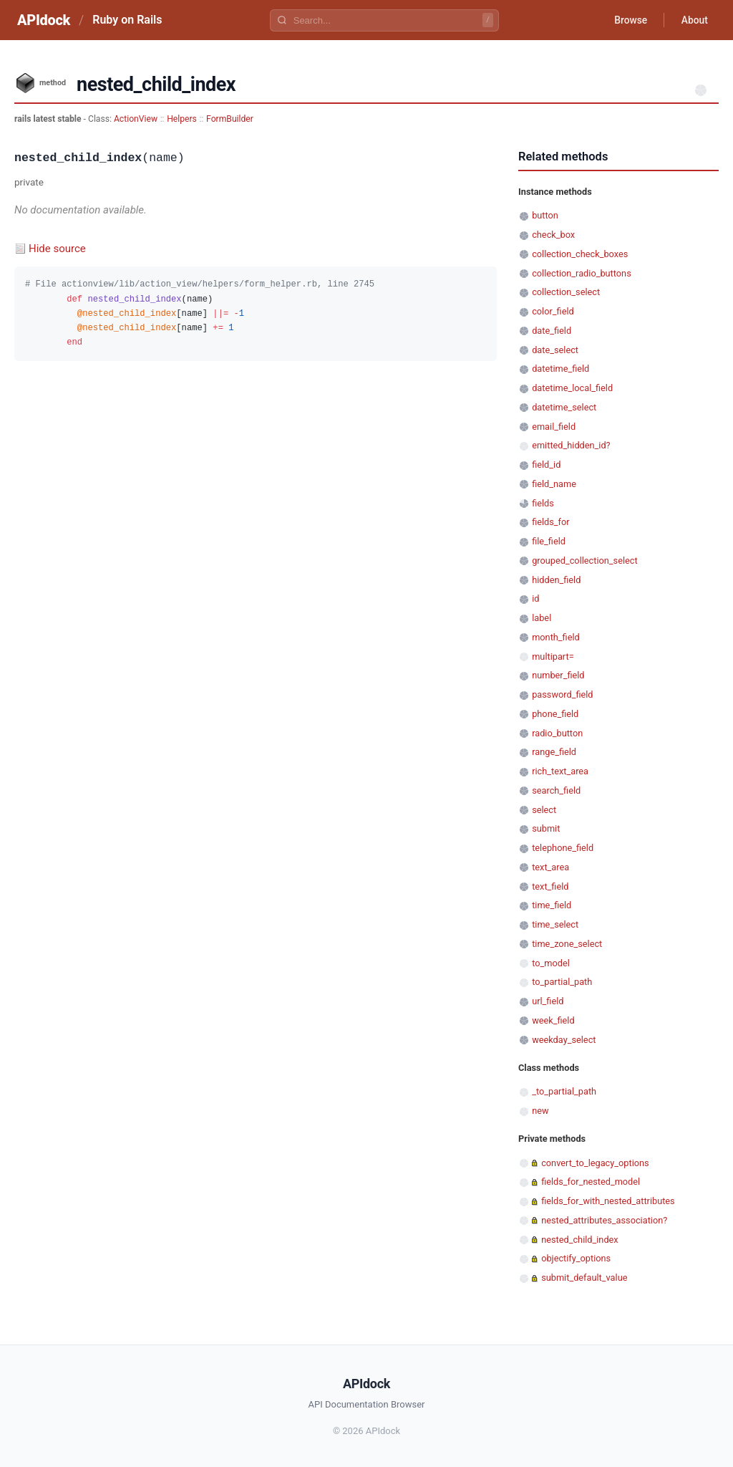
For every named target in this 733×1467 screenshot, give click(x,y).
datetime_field (560, 368)
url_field (547, 1001)
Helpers (182, 119)
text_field (550, 886)
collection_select (566, 292)
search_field (556, 790)
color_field (553, 311)
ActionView (135, 119)
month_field (556, 637)
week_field (553, 1020)
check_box (553, 234)
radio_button (557, 733)
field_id (546, 464)
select (544, 809)
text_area (550, 867)
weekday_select (564, 1039)
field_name (554, 483)
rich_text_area (560, 771)
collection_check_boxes (580, 254)
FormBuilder (229, 119)
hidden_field (556, 579)
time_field (551, 905)
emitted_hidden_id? (571, 445)
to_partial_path (562, 981)
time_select (555, 924)
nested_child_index (579, 1239)
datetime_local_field (572, 388)
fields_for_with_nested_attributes (608, 1201)
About (693, 20)
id (535, 598)
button (545, 215)
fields (543, 503)
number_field (558, 675)
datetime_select (564, 407)
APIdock (43, 20)
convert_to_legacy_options (595, 1163)
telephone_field (562, 847)
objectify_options (576, 1258)
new (540, 1110)
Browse (629, 20)
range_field (554, 751)
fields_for (550, 521)
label (541, 617)
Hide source (57, 248)
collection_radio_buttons (581, 273)
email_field (554, 426)
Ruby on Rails (127, 20)
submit (546, 828)
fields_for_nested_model (590, 1181)
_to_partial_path (564, 1091)
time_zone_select (567, 943)
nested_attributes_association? (604, 1220)
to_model (551, 963)
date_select (555, 350)
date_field (551, 330)
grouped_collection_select (584, 560)
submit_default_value (584, 1277)
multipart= (552, 656)
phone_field (555, 713)
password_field (562, 694)
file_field (548, 541)
